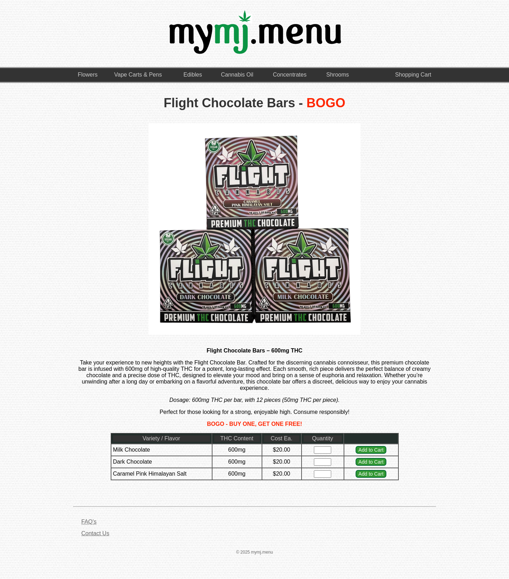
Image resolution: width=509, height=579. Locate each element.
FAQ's (88, 522)
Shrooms (337, 75)
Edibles (192, 75)
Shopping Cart (413, 75)
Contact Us (95, 533)
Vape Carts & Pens (138, 75)
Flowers (88, 75)
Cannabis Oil (237, 75)
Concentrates (289, 75)
